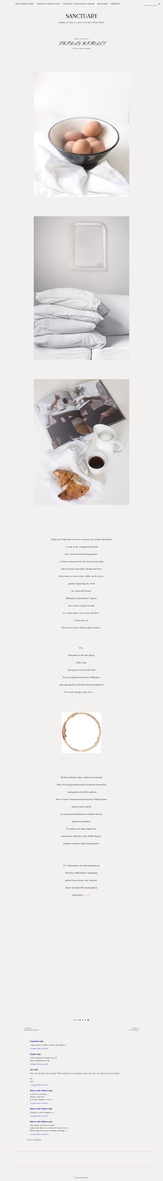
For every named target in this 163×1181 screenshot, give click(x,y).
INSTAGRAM (102, 4)
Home (81, 48)
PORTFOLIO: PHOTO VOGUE (48, 4)
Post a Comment (34, 1140)
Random (87, 48)
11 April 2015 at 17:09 (39, 1085)
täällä (87, 895)
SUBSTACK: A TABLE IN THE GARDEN (78, 4)
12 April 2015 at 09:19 (39, 1134)
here (95, 692)
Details (75, 48)
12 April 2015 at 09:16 (39, 1103)
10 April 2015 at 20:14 (39, 1049)
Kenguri (33, 1054)
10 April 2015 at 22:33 (39, 1064)
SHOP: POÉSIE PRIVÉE (24, 4)
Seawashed (34, 1041)
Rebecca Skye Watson (39, 1091)
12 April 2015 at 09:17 (39, 1116)
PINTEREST (115, 4)
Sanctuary (81, 16)
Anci (32, 1070)
